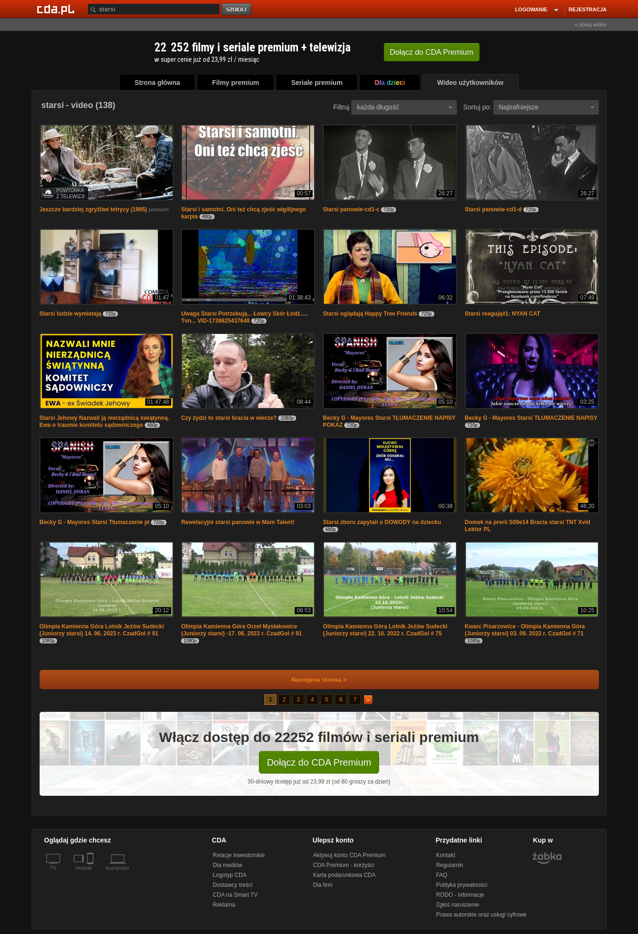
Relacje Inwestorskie (239, 855)
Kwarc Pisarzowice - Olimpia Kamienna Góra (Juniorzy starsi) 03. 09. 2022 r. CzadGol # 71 (525, 630)
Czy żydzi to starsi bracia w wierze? (229, 418)
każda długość (404, 107)
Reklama (224, 904)
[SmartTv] (91, 873)
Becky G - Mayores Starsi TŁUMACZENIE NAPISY (531, 418)
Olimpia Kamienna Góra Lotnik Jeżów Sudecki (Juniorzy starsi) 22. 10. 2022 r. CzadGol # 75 (385, 630)
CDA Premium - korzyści (343, 865)
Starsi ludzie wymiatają (70, 313)
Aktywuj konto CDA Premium (349, 855)
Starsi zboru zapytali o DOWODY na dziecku (382, 522)
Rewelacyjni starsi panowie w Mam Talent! (238, 522)
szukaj (237, 9)
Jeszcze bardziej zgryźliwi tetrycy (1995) (93, 209)
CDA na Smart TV (235, 895)
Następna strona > (313, 679)
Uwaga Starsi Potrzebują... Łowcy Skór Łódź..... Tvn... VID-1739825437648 (244, 317)
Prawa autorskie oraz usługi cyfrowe (481, 914)
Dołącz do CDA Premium (319, 762)
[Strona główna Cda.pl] (57, 9)
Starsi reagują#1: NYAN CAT (502, 313)
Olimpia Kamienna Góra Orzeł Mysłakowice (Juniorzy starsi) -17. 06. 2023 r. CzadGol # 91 (241, 630)
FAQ (441, 875)
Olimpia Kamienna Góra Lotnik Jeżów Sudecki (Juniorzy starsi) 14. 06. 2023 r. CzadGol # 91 (102, 630)
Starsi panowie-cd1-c (351, 209)
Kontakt (446, 855)
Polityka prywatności (462, 885)
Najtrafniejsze (546, 107)
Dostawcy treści (232, 885)
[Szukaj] (153, 9)
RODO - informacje (460, 895)
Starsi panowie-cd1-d (493, 209)
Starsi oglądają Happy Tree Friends (370, 313)
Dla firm (322, 885)
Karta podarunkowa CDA (344, 875)
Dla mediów (227, 865)
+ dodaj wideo (590, 24)
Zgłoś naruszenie (457, 904)
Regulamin (449, 865)
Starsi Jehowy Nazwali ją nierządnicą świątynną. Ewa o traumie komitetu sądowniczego (104, 421)
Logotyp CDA (229, 875)
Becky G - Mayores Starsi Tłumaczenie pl (94, 522)
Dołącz (431, 52)
